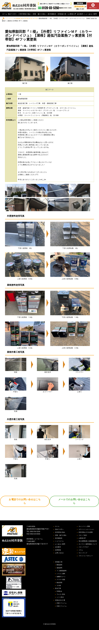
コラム (81, 550)
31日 (35, 18)
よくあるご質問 (91, 14)
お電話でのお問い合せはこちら (25, 501)
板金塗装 (59, 582)
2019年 (26, 18)
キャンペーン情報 (84, 526)
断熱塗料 (59, 565)
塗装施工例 (62, 14)
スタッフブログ (84, 547)
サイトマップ (83, 553)
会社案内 (80, 14)
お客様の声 (72, 14)
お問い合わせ (59, 553)
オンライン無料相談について (88, 544)
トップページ (9, 18)
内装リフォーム (62, 603)
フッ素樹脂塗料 (62, 570)
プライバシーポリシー (86, 556)
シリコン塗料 (61, 573)
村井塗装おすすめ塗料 (86, 532)
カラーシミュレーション (86, 529)
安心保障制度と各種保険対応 (88, 541)
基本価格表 (52, 14)
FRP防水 (59, 591)
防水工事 (58, 588)
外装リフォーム (62, 606)
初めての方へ (12, 14)
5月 (31, 18)
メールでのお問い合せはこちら (74, 501)
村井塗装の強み (25, 14)
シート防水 (60, 597)
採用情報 (58, 550)
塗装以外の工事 (60, 600)
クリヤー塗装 (61, 579)
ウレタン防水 (61, 594)
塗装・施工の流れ (39, 14)
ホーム (4, 14)
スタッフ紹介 (83, 535)
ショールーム (59, 541)
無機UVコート (61, 576)
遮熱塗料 (59, 568)
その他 (59, 585)
